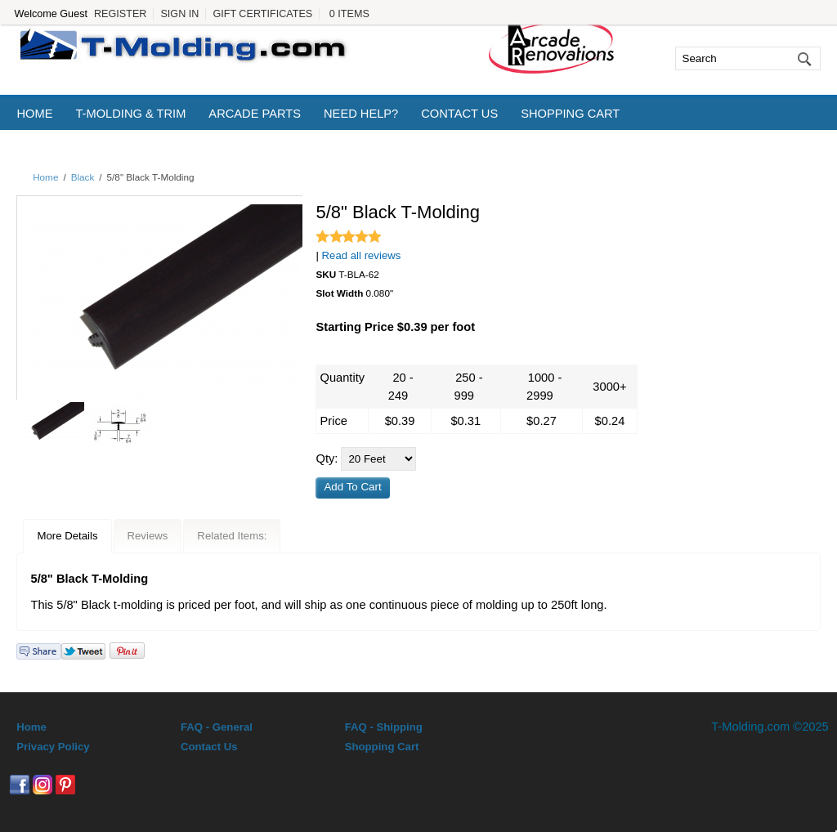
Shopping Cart (570, 113)
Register (120, 14)
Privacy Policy (52, 746)
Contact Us (459, 113)
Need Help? (361, 113)
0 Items (349, 14)
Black (83, 177)
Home (34, 113)
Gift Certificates (262, 14)
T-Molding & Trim (130, 113)
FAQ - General (217, 727)
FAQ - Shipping (384, 727)
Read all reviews (361, 255)
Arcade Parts (254, 113)
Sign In (179, 14)
